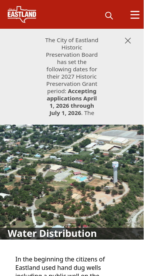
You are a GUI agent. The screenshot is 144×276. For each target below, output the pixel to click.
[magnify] (109, 15)
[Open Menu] (135, 14)
